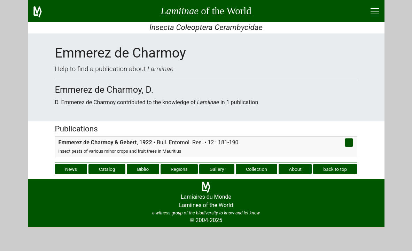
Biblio (143, 169)
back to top (335, 169)
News (71, 169)
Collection (256, 169)
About (295, 169)
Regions (179, 169)
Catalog (107, 169)
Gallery (217, 169)
